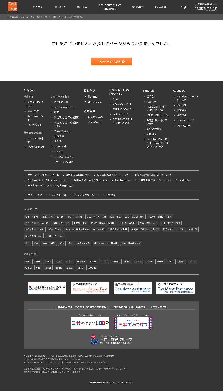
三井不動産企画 (62, 131)
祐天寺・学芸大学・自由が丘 (145, 229)
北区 (38, 267)
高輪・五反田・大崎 (134, 216)
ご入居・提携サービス (158, 115)
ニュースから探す (35, 140)
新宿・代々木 (55, 229)
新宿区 (59, 261)
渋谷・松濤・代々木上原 (36, 222)
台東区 (149, 261)
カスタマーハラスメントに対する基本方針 (51, 185)
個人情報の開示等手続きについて (153, 175)
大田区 (128, 261)
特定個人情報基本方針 (78, 175)
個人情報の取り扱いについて (112, 175)
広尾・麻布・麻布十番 (52, 216)
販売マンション (95, 117)
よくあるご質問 (154, 129)
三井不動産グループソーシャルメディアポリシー (165, 180)
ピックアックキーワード (85, 194)
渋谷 (36, 243)
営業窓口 (151, 96)
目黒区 (93, 261)
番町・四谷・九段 (61, 222)
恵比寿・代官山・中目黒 (160, 216)
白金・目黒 (115, 216)
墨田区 (160, 261)
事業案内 (182, 110)
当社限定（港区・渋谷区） (67, 117)
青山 (27, 243)
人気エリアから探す (35, 104)
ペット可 (58, 151)
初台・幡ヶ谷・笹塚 (131, 243)
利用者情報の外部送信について (91, 180)
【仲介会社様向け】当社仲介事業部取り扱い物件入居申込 (157, 142)
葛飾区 (80, 267)
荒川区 (59, 267)
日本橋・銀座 (80, 222)
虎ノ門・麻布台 (75, 216)
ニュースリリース (185, 120)
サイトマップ (35, 194)
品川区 (104, 261)
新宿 (62, 243)
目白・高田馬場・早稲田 (77, 229)
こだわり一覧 (61, 102)
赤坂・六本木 (31, 216)
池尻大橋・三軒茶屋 (117, 229)
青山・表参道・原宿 (96, 216)
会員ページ (153, 101)
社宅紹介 (151, 134)
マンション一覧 (57, 194)
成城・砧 (193, 229)
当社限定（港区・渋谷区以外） (66, 124)
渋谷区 (37, 261)
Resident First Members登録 (122, 121)
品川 (70, 243)
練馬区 (48, 267)
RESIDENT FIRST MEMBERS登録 (156, 108)
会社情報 (182, 105)
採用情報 (182, 115)
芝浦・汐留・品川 (148, 222)
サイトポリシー (123, 180)
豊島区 (182, 261)
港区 (27, 261)
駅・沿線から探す (35, 117)
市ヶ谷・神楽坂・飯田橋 (102, 222)
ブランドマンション (63, 161)
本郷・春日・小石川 (34, 229)
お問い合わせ (95, 101)
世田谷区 (116, 261)
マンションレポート (122, 104)
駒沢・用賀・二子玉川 (173, 229)
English (185, 7)
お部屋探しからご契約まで (157, 122)
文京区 (69, 261)
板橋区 (28, 267)
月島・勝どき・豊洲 (170, 222)
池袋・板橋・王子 (33, 235)
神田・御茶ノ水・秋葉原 (105, 243)
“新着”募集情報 (36, 147)
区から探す (33, 111)
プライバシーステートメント (43, 175)
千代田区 (81, 261)
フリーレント (60, 146)
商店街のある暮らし (123, 109)
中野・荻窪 (98, 229)
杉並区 (192, 261)
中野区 (171, 261)
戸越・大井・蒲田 (55, 235)
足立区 (69, 267)
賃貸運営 (92, 96)
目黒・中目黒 (83, 243)
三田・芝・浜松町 (127, 222)
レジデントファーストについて (187, 98)
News (116, 99)
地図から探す (35, 124)
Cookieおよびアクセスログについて (47, 180)
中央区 (48, 261)
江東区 (138, 261)
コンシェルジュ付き (64, 156)
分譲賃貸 (59, 136)
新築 (56, 112)
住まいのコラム (121, 114)
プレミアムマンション (64, 107)
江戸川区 (92, 267)
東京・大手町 (49, 243)
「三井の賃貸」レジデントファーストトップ (26, 16)
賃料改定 (59, 141)
